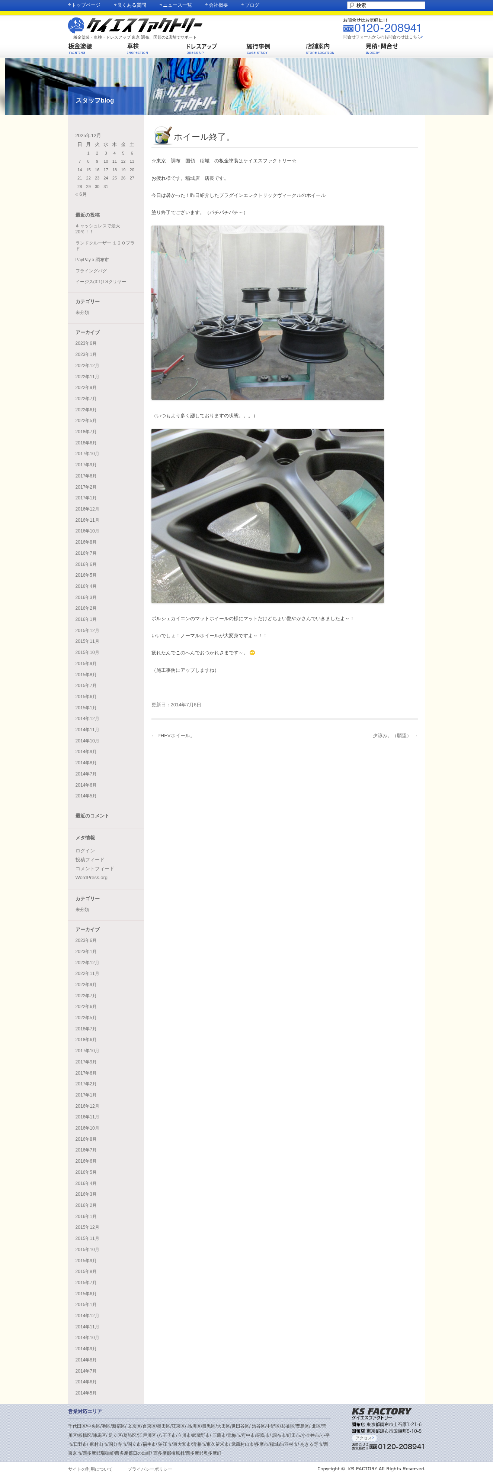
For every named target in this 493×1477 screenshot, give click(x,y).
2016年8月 (86, 542)
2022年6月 (86, 409)
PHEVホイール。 (173, 735)
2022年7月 (86, 398)
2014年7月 (86, 774)
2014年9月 (86, 751)
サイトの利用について (90, 1469)
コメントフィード (95, 868)
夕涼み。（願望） (395, 735)
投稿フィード (90, 859)
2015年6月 (86, 696)
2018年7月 (86, 431)
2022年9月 (86, 387)
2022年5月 (86, 420)
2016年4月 (86, 586)
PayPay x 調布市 (92, 259)
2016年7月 (86, 553)
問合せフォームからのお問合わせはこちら (382, 37)
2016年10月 (87, 531)
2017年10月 (87, 453)
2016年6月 (86, 564)
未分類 (82, 312)
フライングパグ (91, 270)
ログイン (85, 851)
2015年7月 (86, 685)
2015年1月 (86, 707)
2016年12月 (87, 509)
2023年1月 (86, 354)
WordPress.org (92, 877)
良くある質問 (131, 5)
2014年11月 (87, 729)
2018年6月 (86, 443)
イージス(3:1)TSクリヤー (101, 281)
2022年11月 (87, 376)
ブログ (252, 5)
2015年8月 (86, 674)
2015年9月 (86, 663)
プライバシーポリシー (150, 1469)
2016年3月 (86, 597)
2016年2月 (86, 608)
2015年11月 (87, 641)
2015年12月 (87, 630)
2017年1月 (86, 498)
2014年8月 (86, 762)
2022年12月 (87, 365)
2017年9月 (86, 464)
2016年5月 (86, 575)
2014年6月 (86, 785)
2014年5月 (86, 796)
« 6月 (81, 194)
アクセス (364, 1437)
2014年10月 (87, 741)
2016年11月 (87, 520)
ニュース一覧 (177, 5)
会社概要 (218, 5)
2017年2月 (86, 487)
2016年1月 (86, 619)
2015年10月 (87, 652)
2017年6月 (86, 476)
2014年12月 (87, 718)
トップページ (85, 5)
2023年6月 (86, 343)
